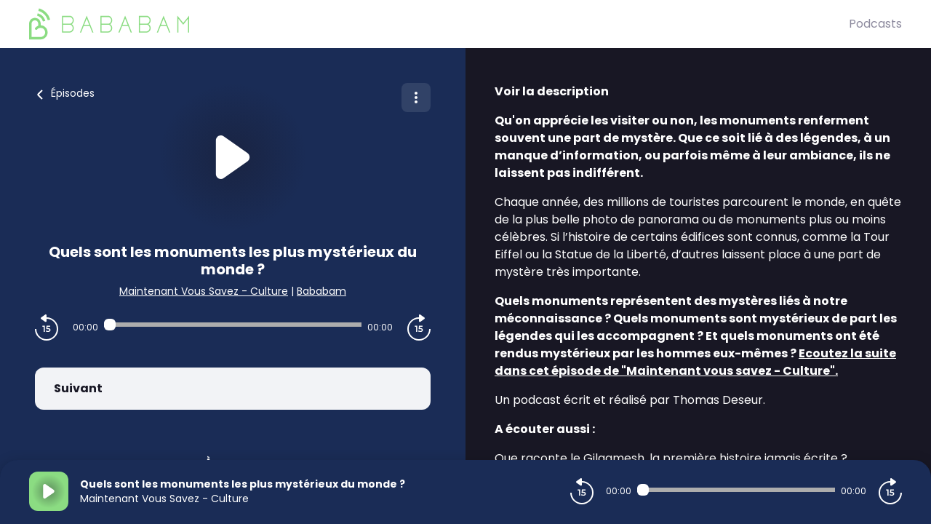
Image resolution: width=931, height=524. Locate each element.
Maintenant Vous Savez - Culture (203, 291)
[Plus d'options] (416, 97)
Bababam (321, 291)
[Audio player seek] (232, 324)
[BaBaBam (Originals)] (439, 24)
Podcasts (875, 23)
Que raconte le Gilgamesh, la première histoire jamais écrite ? (671, 458)
